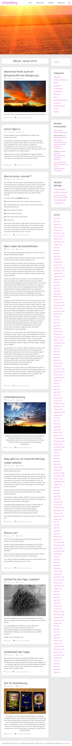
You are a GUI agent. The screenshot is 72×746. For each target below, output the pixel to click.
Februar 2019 (58, 467)
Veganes (8, 235)
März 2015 (57, 603)
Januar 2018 (57, 505)
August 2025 (58, 245)
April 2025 (57, 256)
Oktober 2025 (58, 239)
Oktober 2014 (58, 617)
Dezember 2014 (59, 612)
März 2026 (57, 224)
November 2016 (59, 545)
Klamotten (57, 103)
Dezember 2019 (59, 438)
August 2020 (58, 415)
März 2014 (57, 638)
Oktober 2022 (58, 340)
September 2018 (59, 482)
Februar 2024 (58, 297)
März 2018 (57, 499)
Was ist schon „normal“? (18, 176)
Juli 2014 (56, 626)
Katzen (8, 385)
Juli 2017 (56, 522)
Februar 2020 (58, 432)
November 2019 (59, 441)
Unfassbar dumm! (60, 189)
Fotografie (9, 117)
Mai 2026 (57, 221)
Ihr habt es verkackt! (60, 192)
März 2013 (57, 672)
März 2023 (57, 328)
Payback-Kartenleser (60, 132)
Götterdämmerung (14, 397)
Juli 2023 (56, 317)
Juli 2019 (56, 453)
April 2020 (57, 427)
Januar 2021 (58, 401)
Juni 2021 (57, 386)
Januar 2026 (58, 230)
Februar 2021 (58, 398)
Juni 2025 (57, 250)
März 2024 (57, 294)
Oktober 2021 (58, 375)
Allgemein (9, 165)
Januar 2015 (57, 609)
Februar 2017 (58, 536)
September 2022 (59, 343)
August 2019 (58, 450)
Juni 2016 (57, 560)
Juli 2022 (57, 349)
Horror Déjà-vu (12, 129)
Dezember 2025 (59, 233)
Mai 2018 (57, 493)
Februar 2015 (58, 606)
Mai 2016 (57, 562)
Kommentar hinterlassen (23, 117)
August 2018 (58, 484)
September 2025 (59, 242)
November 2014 (59, 614)
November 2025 (59, 236)
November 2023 (59, 305)
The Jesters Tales (59, 106)
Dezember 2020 (59, 403)
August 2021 (58, 380)
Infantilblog (9, 3)
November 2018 (59, 476)
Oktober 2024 (58, 273)
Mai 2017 (57, 528)
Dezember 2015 (59, 577)
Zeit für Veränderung (15, 683)
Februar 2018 (58, 502)
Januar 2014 (57, 643)
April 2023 (57, 325)
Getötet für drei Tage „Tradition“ (22, 579)
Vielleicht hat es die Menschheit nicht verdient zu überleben (60, 155)
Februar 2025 (58, 262)
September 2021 (59, 377)
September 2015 (59, 586)
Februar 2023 (58, 331)
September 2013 (59, 655)
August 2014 (58, 623)
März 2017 (57, 534)
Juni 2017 (57, 525)
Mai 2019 (57, 458)
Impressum (40, 3)
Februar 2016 (58, 571)
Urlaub (56, 109)
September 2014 (59, 620)
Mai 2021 (57, 389)
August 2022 (58, 346)
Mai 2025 (57, 253)
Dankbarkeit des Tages (17, 651)
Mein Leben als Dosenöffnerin (21, 246)
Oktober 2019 (58, 444)
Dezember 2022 (59, 337)
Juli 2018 (56, 487)
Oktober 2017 (58, 513)
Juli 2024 (57, 282)
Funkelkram (58, 91)
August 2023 (58, 314)
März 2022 (57, 360)
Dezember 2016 (59, 542)
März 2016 (57, 568)
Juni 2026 (57, 219)
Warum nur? (11, 532)
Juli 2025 (56, 247)
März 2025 (57, 259)
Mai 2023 (57, 323)
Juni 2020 (57, 421)
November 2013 (59, 649)
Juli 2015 (56, 591)
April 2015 (57, 600)
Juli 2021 (56, 383)
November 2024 (59, 271)
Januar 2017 (57, 539)
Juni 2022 (57, 351)
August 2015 (58, 588)
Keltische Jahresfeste (61, 100)
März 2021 (57, 395)
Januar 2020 (58, 435)
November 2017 (59, 510)
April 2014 (57, 635)
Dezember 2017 (59, 508)
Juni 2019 (57, 456)
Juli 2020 (57, 418)
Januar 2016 (57, 574)
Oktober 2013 (58, 652)
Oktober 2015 (58, 583)
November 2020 (59, 406)
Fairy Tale (21, 78)
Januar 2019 (57, 470)
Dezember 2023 (59, 302)
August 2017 (58, 519)
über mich (61, 3)
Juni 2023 (57, 320)
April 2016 (57, 565)
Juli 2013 (56, 661)
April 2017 (57, 531)
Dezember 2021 (59, 369)
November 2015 (59, 580)
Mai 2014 (57, 632)
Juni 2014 (57, 629)
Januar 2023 (58, 334)
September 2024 (59, 276)
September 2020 (59, 412)
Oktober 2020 (58, 409)
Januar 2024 (58, 299)
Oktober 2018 (58, 479)
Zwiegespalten (58, 203)
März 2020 (57, 429)
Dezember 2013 (59, 646)
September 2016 (59, 551)
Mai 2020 (57, 424)
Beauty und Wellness (61, 80)
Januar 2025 (58, 265)
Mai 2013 (56, 666)
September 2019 (59, 447)
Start (30, 3)
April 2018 (57, 496)
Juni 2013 (57, 664)
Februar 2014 (58, 640)
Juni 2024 (57, 285)
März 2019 (57, 464)
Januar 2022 (58, 366)
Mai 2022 (57, 354)
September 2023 (59, 311)
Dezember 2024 (59, 268)
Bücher (56, 83)
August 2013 (58, 658)
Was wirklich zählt (60, 200)
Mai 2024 (57, 288)
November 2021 (59, 372)
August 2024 (58, 279)
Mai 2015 (57, 597)
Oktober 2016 (58, 548)
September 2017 (59, 516)
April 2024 (57, 291)
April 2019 (57, 461)
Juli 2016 (56, 557)
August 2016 (58, 554)
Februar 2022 (58, 363)
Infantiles (57, 94)
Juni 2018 (57, 490)
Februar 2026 (58, 227)
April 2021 (57, 392)
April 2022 (57, 357)
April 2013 (57, 669)
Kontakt (51, 3)
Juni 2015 (57, 594)
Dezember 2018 (59, 473)
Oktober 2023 (58, 308)
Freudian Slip (58, 88)
